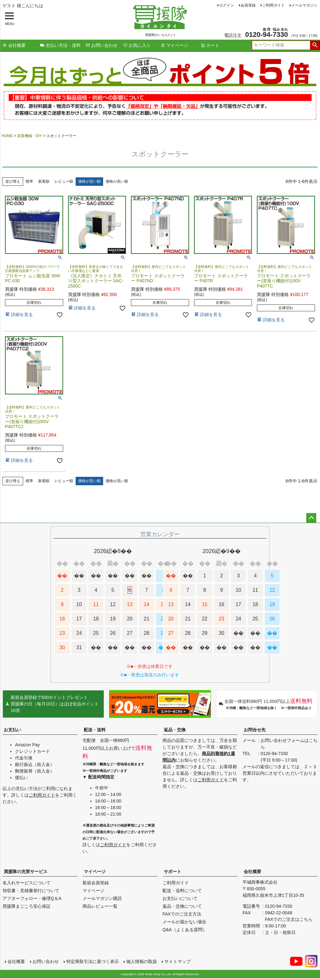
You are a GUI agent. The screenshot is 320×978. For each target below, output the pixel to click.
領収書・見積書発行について (30, 890)
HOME (7, 136)
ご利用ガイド (273, 5)
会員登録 (248, 5)
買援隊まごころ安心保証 (26, 906)
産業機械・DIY (29, 136)
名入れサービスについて (26, 882)
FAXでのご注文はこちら (288, 919)
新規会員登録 (95, 882)
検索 (315, 45)
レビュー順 (63, 181)
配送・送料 (95, 729)
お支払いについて (180, 898)
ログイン (226, 5)
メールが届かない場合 (184, 921)
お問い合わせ (102, 45)
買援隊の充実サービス (26, 871)
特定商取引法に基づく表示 (92, 961)
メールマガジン (304, 5)
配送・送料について (182, 890)
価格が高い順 (117, 181)
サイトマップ (177, 961)
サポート (172, 871)
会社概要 (14, 45)
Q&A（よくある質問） (184, 929)
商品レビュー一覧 (100, 906)
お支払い (12, 729)
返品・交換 (175, 729)
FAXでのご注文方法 (181, 913)
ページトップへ (311, 518)
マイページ (174, 45)
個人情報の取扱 (141, 961)
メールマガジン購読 (102, 898)
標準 (29, 181)
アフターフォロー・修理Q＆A (31, 898)
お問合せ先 (255, 729)
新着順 (43, 181)
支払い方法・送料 (60, 45)
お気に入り (137, 45)
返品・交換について (182, 906)
